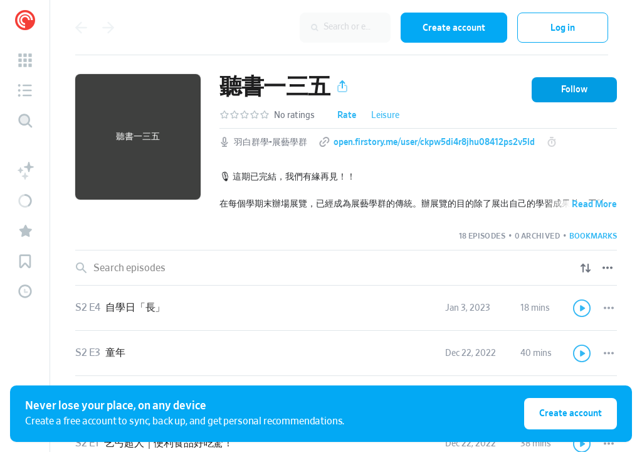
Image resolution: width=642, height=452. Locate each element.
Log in (562, 28)
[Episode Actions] (608, 308)
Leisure (385, 115)
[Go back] (81, 27)
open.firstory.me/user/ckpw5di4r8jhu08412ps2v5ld (434, 142)
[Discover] (25, 120)
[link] (346, 308)
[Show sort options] (585, 268)
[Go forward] (108, 27)
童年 (115, 353)
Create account (454, 28)
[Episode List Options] (607, 268)
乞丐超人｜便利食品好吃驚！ (168, 443)
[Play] (582, 308)
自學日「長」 (135, 308)
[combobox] (309, 28)
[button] (25, 60)
